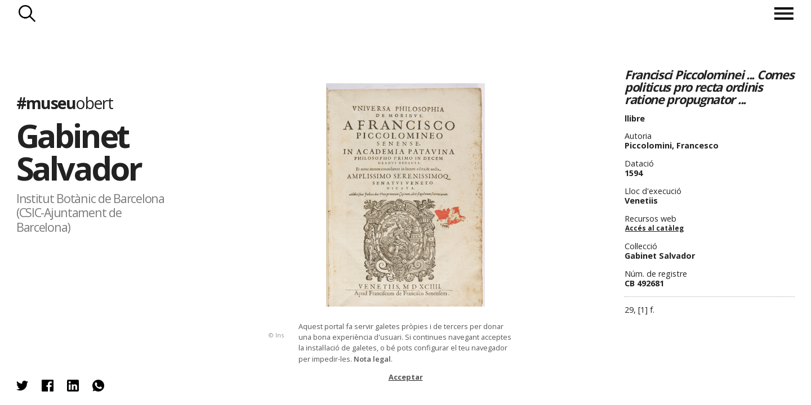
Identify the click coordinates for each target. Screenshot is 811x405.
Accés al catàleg (654, 228)
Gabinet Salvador (78, 151)
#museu (64, 103)
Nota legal (372, 359)
